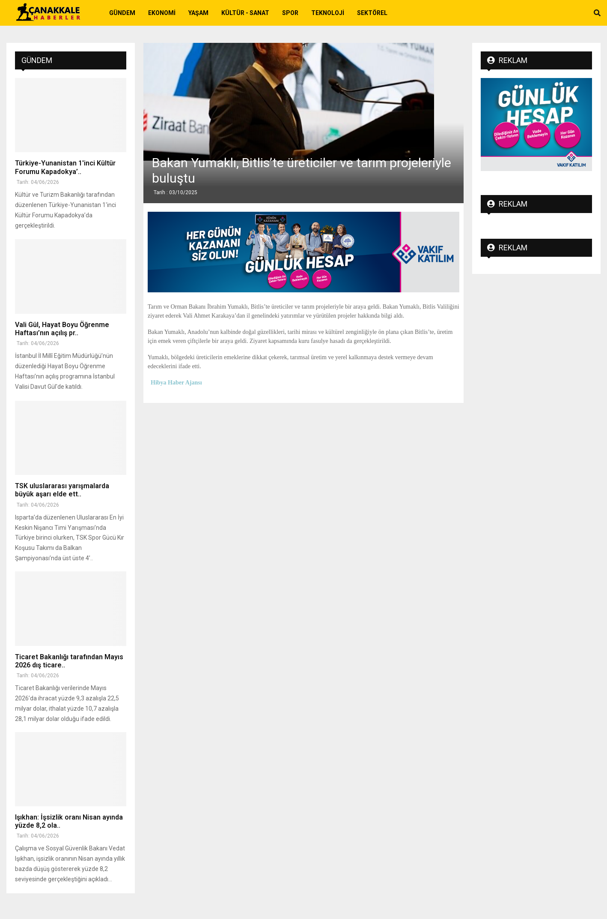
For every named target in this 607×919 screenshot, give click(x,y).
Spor (290, 12)
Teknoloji (327, 12)
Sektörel (372, 12)
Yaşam (198, 12)
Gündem (122, 12)
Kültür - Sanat (245, 12)
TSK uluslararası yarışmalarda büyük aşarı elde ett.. (62, 490)
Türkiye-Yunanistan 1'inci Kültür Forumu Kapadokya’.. (65, 167)
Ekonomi (162, 12)
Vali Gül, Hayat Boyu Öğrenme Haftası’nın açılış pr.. (62, 329)
